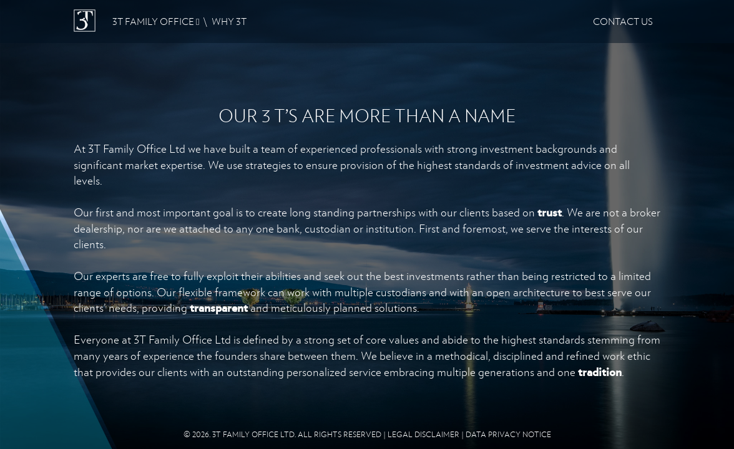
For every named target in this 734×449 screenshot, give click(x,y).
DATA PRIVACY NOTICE (508, 434)
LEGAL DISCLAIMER (423, 434)
